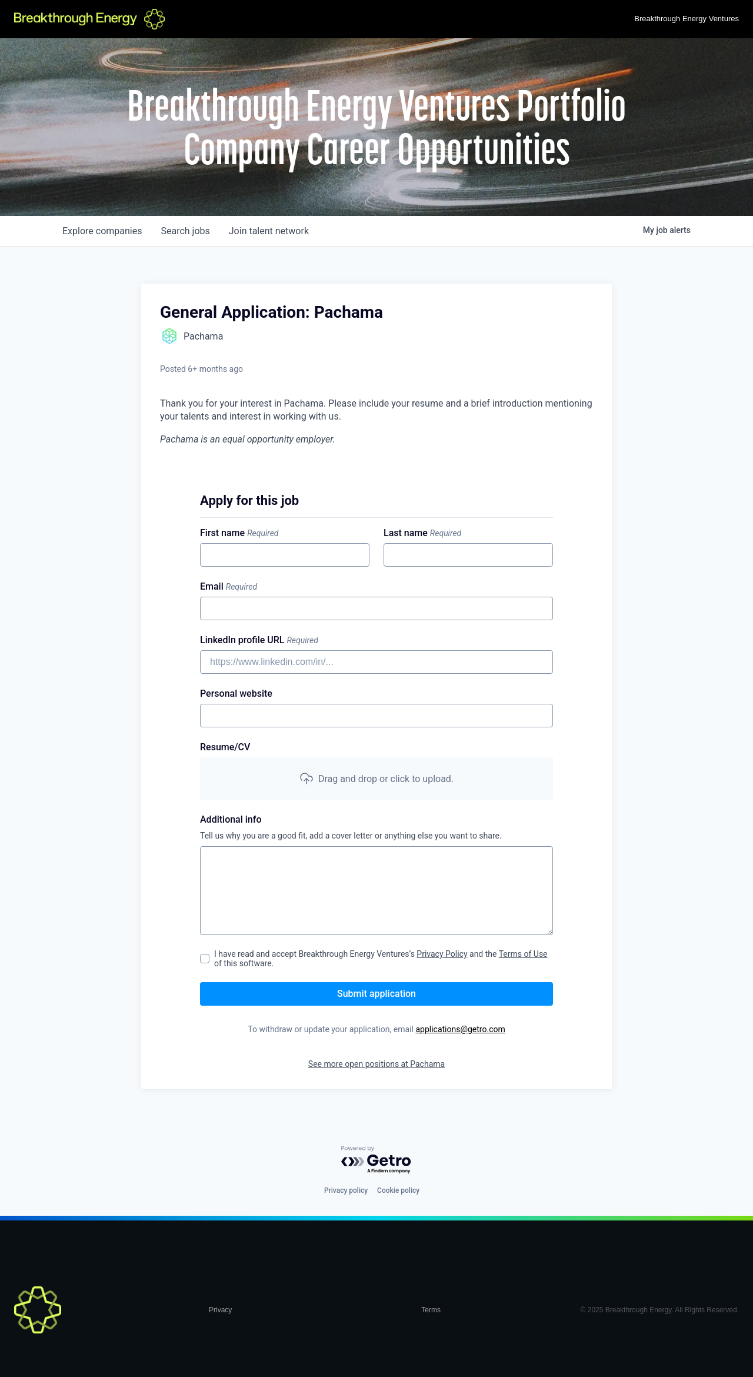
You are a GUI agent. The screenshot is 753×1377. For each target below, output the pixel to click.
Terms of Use (523, 954)
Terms (431, 1310)
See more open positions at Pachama (376, 1064)
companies (102, 231)
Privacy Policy (442, 954)
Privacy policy (346, 1190)
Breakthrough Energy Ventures (686, 18)
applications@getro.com (460, 1029)
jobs (185, 231)
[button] (376, 778)
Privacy (220, 1310)
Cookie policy (398, 1190)
